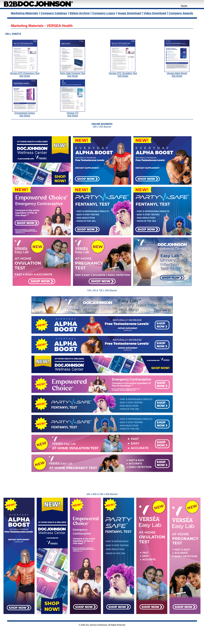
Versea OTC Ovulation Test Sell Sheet (123, 74)
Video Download (154, 13)
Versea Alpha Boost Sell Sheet (177, 74)
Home (184, 5)
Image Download (129, 13)
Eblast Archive (80, 13)
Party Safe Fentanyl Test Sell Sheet (72, 74)
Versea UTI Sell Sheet (72, 114)
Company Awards (181, 13)
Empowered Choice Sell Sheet (25, 114)
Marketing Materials (24, 13)
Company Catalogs (54, 13)
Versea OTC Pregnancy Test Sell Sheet (24, 74)
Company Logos (103, 13)
